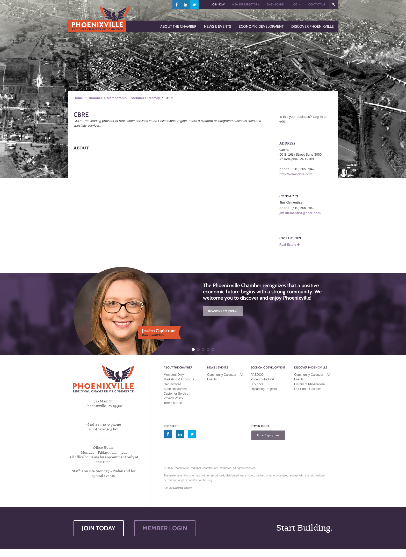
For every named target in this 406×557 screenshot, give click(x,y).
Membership (117, 98)
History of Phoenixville (309, 384)
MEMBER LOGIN (164, 528)
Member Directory (245, 4)
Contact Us (316, 4)
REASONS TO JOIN (223, 311)
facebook (176, 4)
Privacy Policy (173, 398)
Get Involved (172, 384)
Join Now (218, 4)
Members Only (174, 375)
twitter (194, 4)
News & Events (217, 367)
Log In (296, 4)
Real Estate (289, 245)
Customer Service (176, 393)
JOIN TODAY (98, 528)
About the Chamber (178, 367)
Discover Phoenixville (310, 367)
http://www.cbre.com (295, 174)
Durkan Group (182, 487)
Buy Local (257, 384)
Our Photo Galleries (307, 389)
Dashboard (275, 4)
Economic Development (268, 367)
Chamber (95, 98)
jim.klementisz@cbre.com (300, 213)
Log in (318, 117)
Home (78, 98)
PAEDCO (257, 375)
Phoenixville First (262, 379)
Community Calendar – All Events (225, 377)
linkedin (185, 4)
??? (333, 4)
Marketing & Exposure (179, 379)
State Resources (175, 389)
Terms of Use (173, 403)
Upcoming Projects (264, 389)
